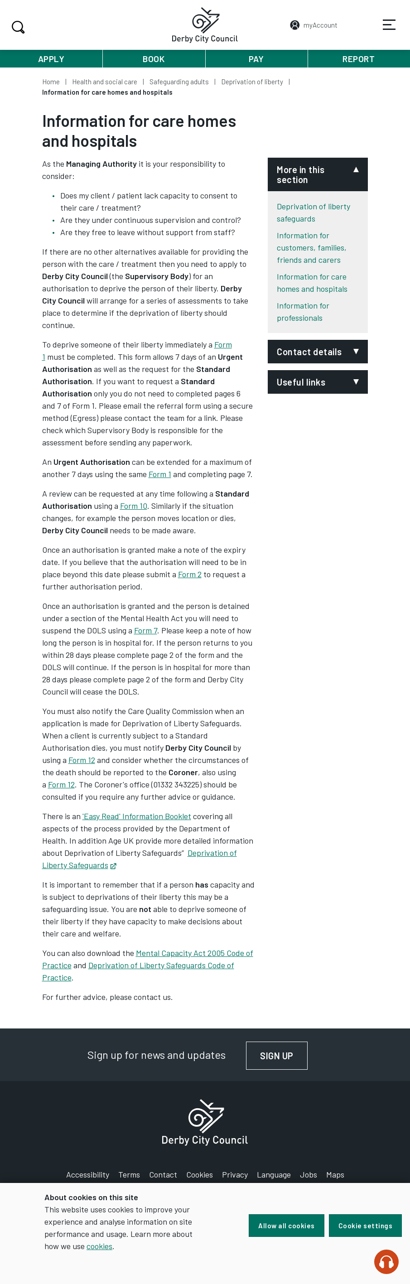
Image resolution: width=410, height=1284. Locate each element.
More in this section (300, 174)
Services (383, 31)
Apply (51, 58)
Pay (256, 58)
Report (358, 58)
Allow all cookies (284, 1225)
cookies (99, 1246)
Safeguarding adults (179, 81)
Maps (335, 1174)
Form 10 (133, 506)
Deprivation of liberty (252, 81)
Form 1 (160, 474)
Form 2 (190, 574)
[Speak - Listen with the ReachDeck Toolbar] (386, 1262)
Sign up (285, 1055)
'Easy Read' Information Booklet (136, 816)
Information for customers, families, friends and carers (312, 247)
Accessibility (87, 1174)
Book (153, 58)
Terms (129, 1174)
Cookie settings (365, 1225)
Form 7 (145, 630)
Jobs (308, 1174)
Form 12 (81, 760)
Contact (163, 1174)
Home (51, 81)
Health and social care (104, 81)
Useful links (301, 382)
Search (17, 27)
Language (274, 1174)
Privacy (235, 1174)
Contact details (309, 351)
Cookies (199, 1174)
